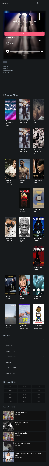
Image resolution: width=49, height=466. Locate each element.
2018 (38, 390)
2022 (24, 386)
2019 (24, 390)
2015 (38, 394)
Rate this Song (24, 34)
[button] (37, 3)
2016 (24, 394)
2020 (10, 390)
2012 (24, 398)
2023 (10, 386)
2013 (10, 398)
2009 (24, 402)
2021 (38, 386)
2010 (10, 402)
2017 (10, 394)
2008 (38, 402)
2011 (38, 398)
